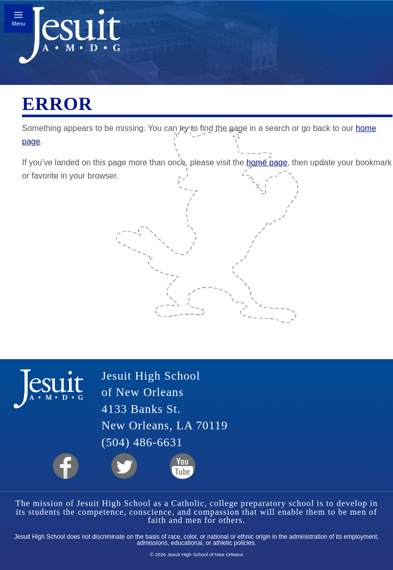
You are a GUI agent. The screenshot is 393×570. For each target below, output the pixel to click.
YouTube (182, 466)
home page (267, 162)
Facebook (65, 466)
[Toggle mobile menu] (18, 18)
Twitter (123, 466)
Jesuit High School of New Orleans (70, 38)
